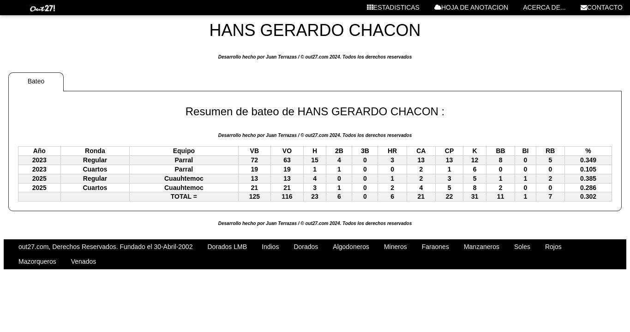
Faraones (435, 246)
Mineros (395, 246)
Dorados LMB (227, 246)
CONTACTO (602, 7)
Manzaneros (481, 246)
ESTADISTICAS (393, 7)
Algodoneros (351, 246)
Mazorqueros (37, 261)
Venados (83, 261)
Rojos (553, 246)
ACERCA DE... (544, 7)
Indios (270, 246)
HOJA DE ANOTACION (471, 7)
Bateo (36, 81)
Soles (522, 246)
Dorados (306, 246)
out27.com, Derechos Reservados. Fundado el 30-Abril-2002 (105, 246)
